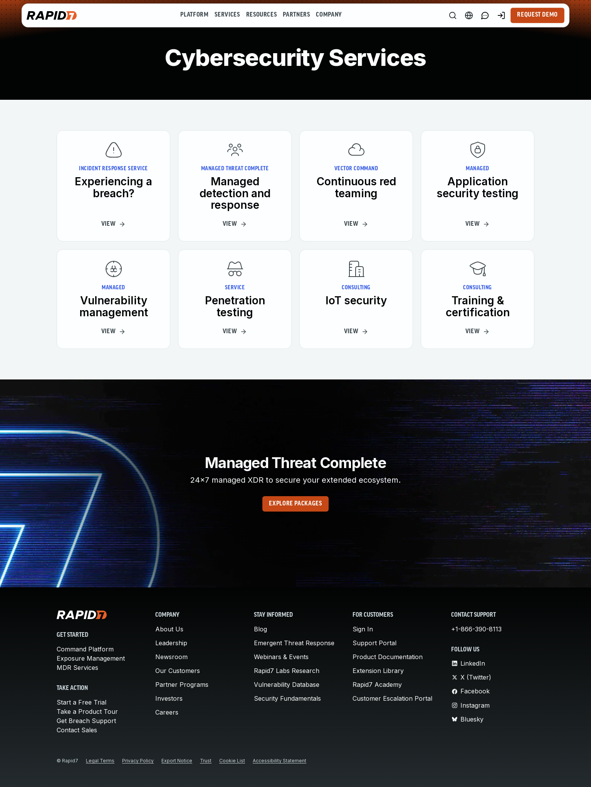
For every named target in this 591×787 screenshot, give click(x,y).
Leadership (171, 643)
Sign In (363, 629)
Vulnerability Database (286, 684)
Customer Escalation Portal (392, 698)
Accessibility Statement (279, 761)
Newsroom (171, 657)
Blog (260, 629)
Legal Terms (100, 761)
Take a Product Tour (87, 711)
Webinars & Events (281, 657)
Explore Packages (295, 504)
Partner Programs (181, 684)
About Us (169, 629)
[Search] (453, 15)
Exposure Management (91, 658)
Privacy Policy (138, 761)
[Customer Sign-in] (501, 15)
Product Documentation (388, 657)
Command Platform (85, 649)
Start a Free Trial (81, 702)
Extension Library (378, 671)
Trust (206, 761)
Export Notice (176, 761)
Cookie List (232, 761)
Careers (166, 712)
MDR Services (77, 667)
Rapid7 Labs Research (286, 671)
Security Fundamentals (287, 698)
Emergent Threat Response (294, 643)
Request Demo (537, 15)
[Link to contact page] (485, 15)
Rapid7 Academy (377, 684)
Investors (169, 698)
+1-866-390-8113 (476, 629)
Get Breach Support (86, 721)
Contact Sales (77, 730)
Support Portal (374, 643)
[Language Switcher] (469, 15)
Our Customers (177, 671)
